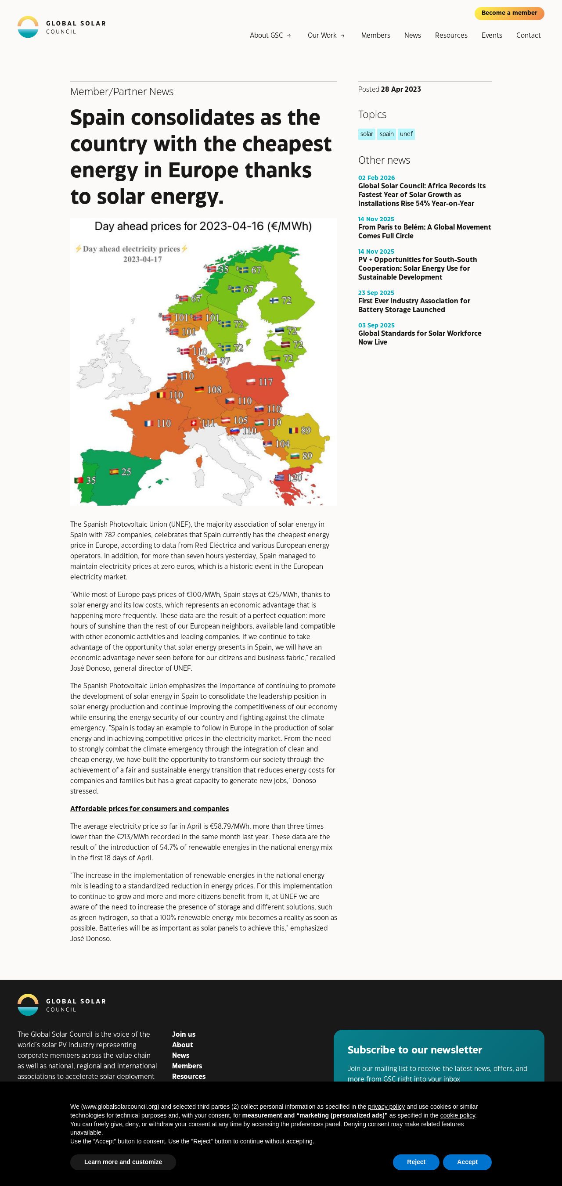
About (182, 1045)
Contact (528, 35)
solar (366, 134)
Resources (451, 35)
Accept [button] (467, 1161)
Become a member (509, 13)
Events (492, 35)
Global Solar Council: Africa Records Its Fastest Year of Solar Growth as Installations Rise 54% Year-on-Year (422, 195)
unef (406, 134)
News (412, 35)
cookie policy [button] (457, 1115)
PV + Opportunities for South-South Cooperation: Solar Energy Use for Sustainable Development (417, 268)
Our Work (322, 35)
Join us (183, 1034)
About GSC (266, 35)
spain (387, 134)
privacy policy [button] (386, 1106)
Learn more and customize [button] (123, 1161)
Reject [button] (416, 1161)
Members (375, 35)
